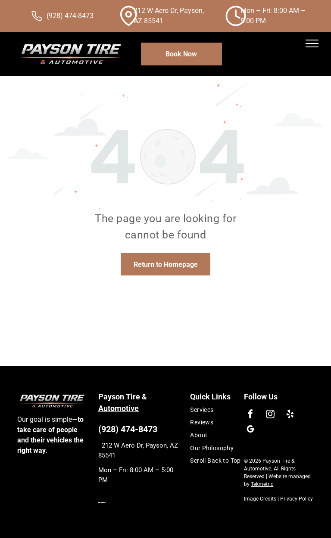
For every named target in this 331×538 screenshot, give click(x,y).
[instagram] (270, 415)
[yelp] (290, 415)
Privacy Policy (296, 499)
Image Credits (260, 499)
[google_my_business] (250, 430)
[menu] (312, 43)
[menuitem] (225, 409)
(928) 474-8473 (70, 16)
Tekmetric (262, 484)
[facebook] (250, 415)
